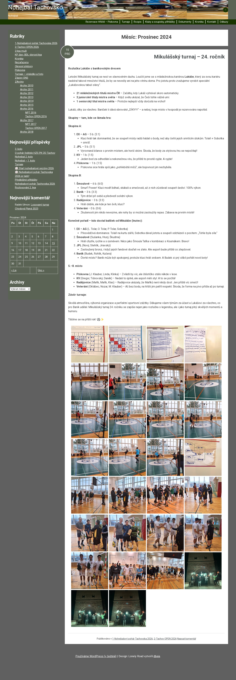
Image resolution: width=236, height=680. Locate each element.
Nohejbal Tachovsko (35, 7)
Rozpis (137, 21)
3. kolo (18, 149)
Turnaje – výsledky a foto (29, 74)
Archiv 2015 (26, 104)
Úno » (41, 270)
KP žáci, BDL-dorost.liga (28, 54)
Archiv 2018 (26, 131)
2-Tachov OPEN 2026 (165, 638)
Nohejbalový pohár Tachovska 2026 (35, 183)
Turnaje (126, 21)
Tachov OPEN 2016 (36, 116)
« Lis (14, 270)
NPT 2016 (30, 112)
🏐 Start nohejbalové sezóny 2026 (34, 168)
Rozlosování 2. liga (25, 187)
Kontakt (211, 21)
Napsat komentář (186, 638)
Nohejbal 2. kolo (24, 156)
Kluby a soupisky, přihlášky (160, 21)
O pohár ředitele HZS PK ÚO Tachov (35, 152)
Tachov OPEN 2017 (36, 128)
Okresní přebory (24, 66)
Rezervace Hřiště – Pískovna (102, 21)
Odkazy (224, 21)
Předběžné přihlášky (26, 179)
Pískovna (20, 70)
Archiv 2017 (26, 120)
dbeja (156, 656)
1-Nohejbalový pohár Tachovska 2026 (132, 638)
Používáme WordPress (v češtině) (95, 656)
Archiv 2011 (26, 89)
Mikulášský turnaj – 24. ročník (189, 57)
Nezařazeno (22, 62)
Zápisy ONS (21, 77)
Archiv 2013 (26, 97)
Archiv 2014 (26, 101)
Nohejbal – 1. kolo (25, 160)
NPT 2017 (30, 124)
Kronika (199, 21)
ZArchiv (19, 81)
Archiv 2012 (26, 93)
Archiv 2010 (26, 85)
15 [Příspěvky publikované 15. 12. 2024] (53, 243)
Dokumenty (185, 21)
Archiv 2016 (26, 108)
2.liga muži (21, 50)
